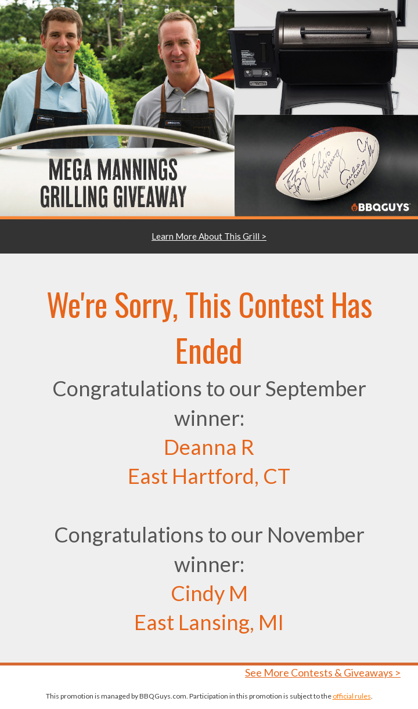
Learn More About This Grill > (209, 236)
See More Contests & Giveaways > (323, 672)
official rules (352, 696)
